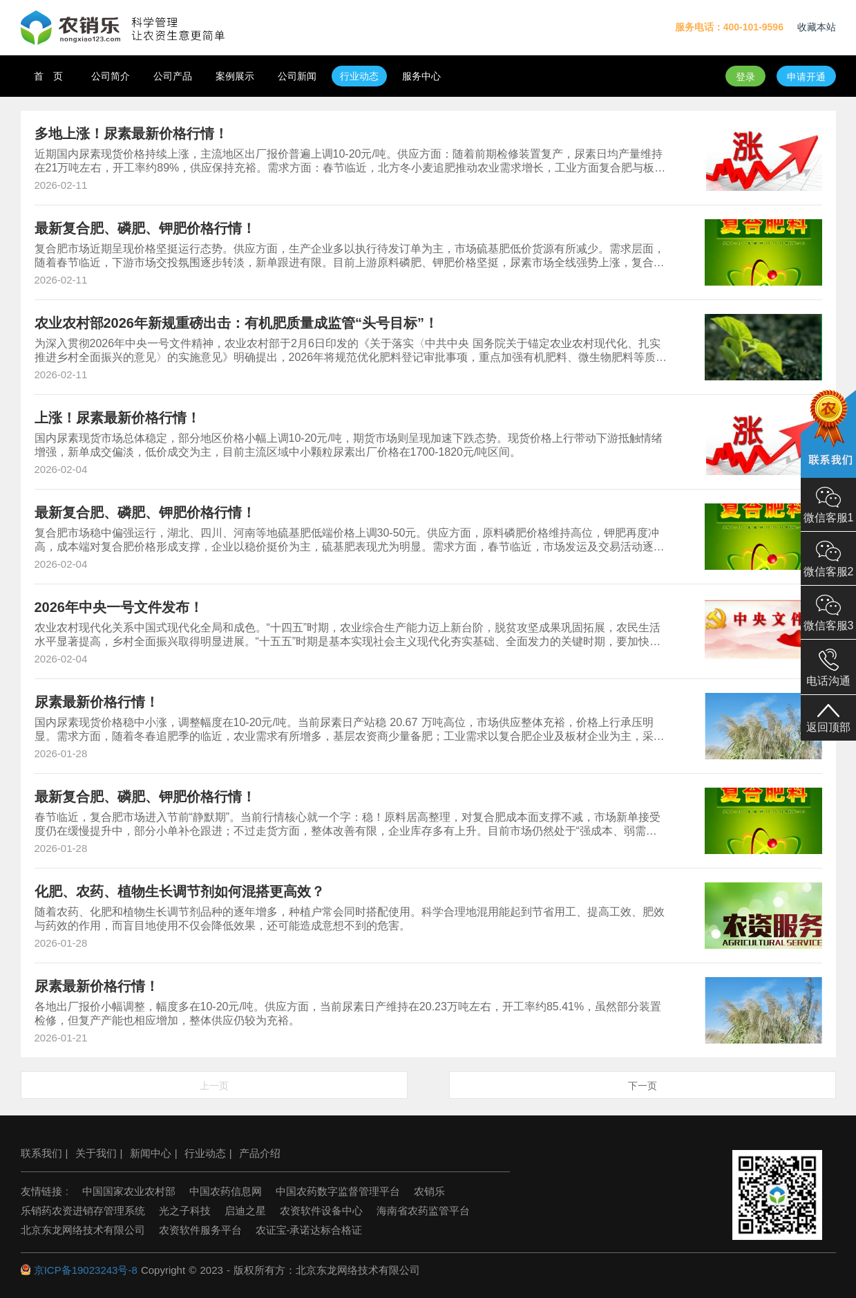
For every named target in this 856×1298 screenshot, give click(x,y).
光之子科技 (185, 1210)
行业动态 (205, 1153)
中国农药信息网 (225, 1191)
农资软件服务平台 (200, 1230)
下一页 (642, 1085)
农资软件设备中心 (321, 1210)
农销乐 (429, 1191)
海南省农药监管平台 (423, 1210)
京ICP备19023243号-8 (85, 1270)
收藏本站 (816, 27)
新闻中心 (150, 1153)
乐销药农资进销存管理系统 (83, 1210)
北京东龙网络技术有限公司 (83, 1230)
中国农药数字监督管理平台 (338, 1191)
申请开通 (806, 76)
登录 (745, 76)
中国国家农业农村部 (128, 1191)
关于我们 (96, 1153)
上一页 (214, 1085)
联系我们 (41, 1153)
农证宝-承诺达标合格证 (309, 1230)
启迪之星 (245, 1210)
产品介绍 (259, 1153)
